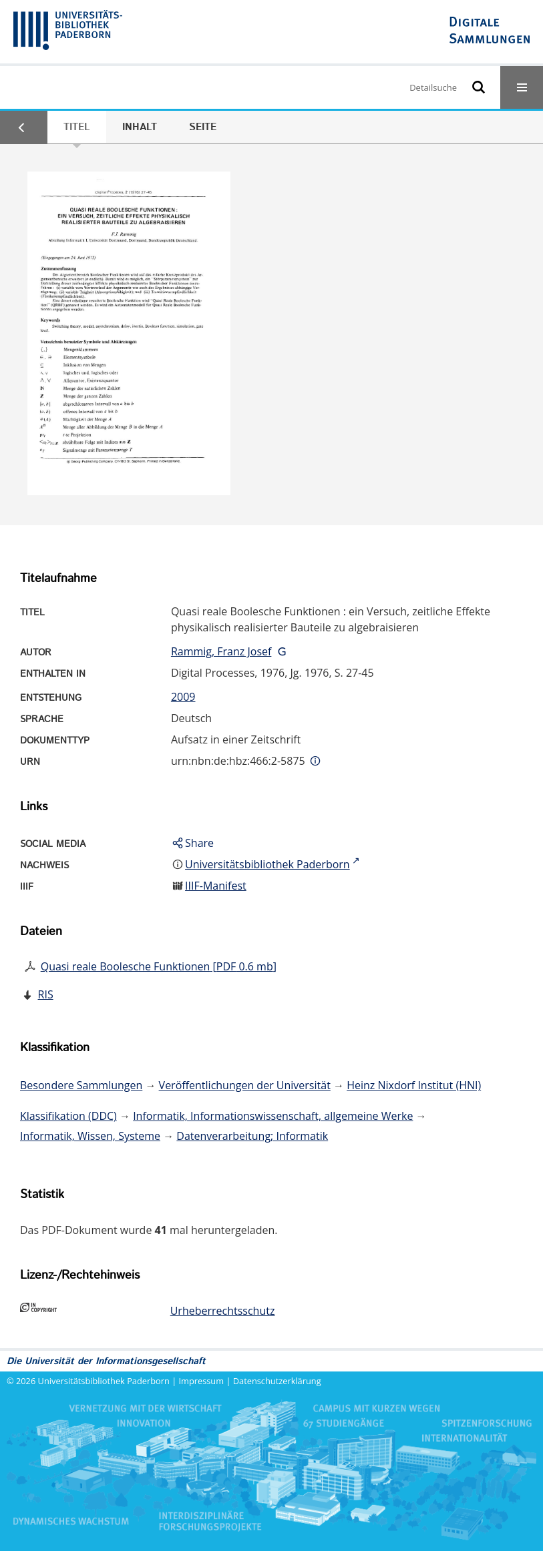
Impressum (201, 1381)
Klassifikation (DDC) (68, 1116)
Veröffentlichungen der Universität (245, 1085)
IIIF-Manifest (215, 885)
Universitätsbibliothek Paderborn (104, 1381)
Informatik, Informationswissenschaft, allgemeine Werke (273, 1116)
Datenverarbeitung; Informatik (252, 1136)
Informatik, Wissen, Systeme (90, 1136)
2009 (183, 696)
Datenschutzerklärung (277, 1381)
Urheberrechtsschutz (222, 1310)
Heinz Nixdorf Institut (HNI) (414, 1085)
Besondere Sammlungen (81, 1085)
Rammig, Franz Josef (221, 651)
